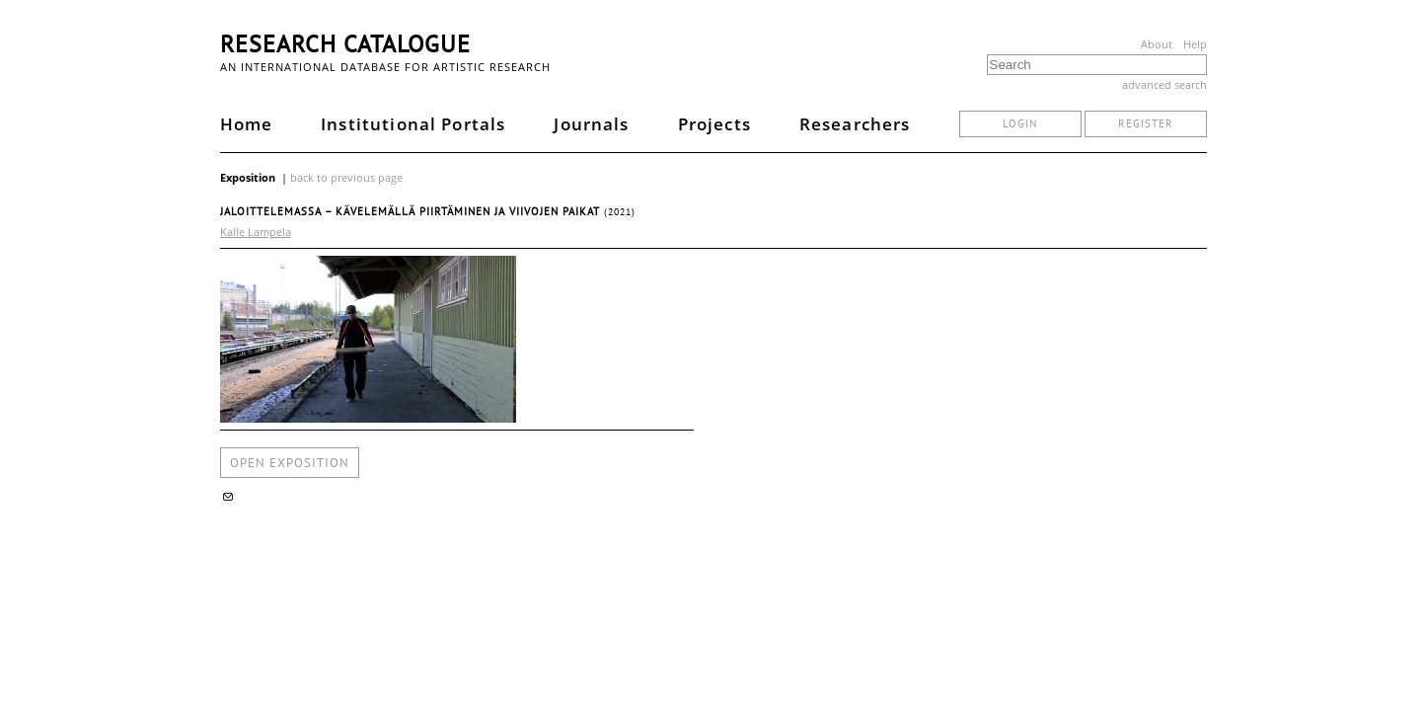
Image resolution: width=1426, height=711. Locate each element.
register (1145, 123)
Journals (591, 124)
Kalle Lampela (255, 231)
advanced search (1164, 84)
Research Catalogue (345, 44)
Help (1195, 44)
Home (246, 124)
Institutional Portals (413, 124)
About (1156, 44)
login (1020, 123)
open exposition (289, 462)
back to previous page (346, 177)
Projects (714, 124)
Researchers (855, 124)
